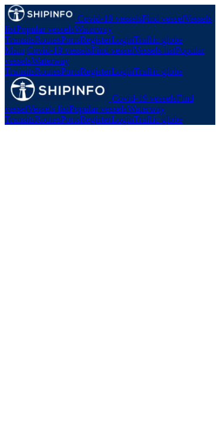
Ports (70, 40)
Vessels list (154, 50)
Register (95, 40)
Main (15, 50)
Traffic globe (158, 40)
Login (122, 40)
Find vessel (163, 18)
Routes (47, 40)
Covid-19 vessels (109, 18)
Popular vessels (45, 29)
